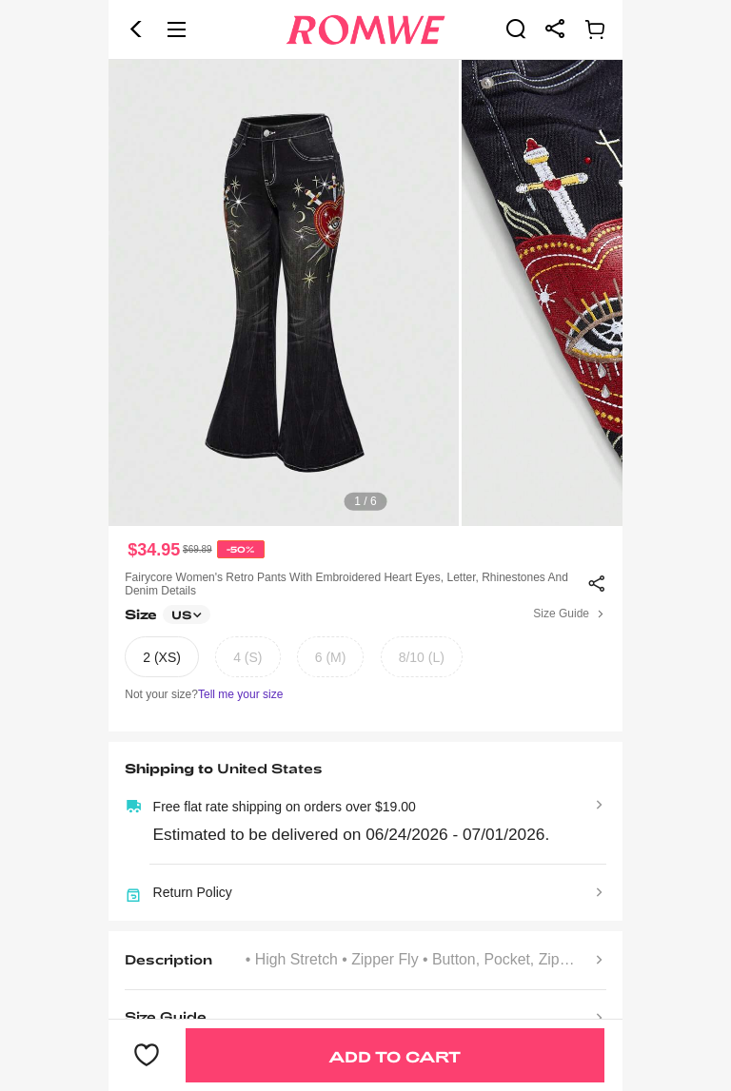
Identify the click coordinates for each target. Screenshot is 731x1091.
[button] (136, 29)
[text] (365, 293)
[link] (515, 28)
